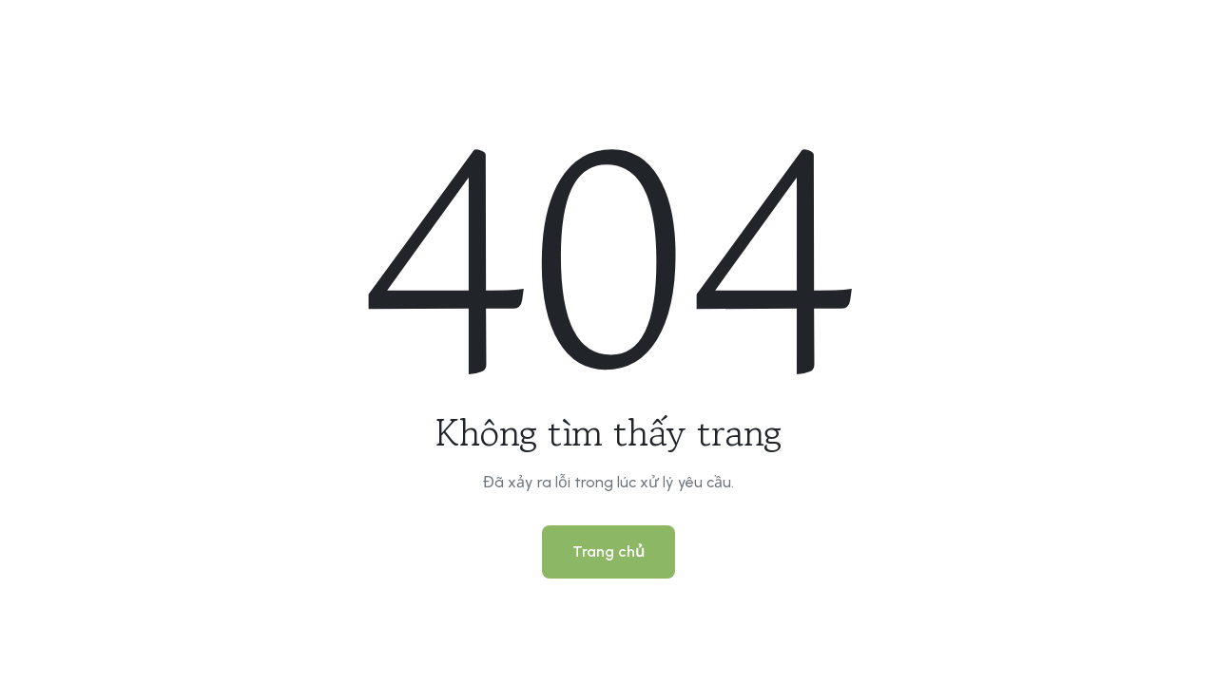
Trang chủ (608, 551)
